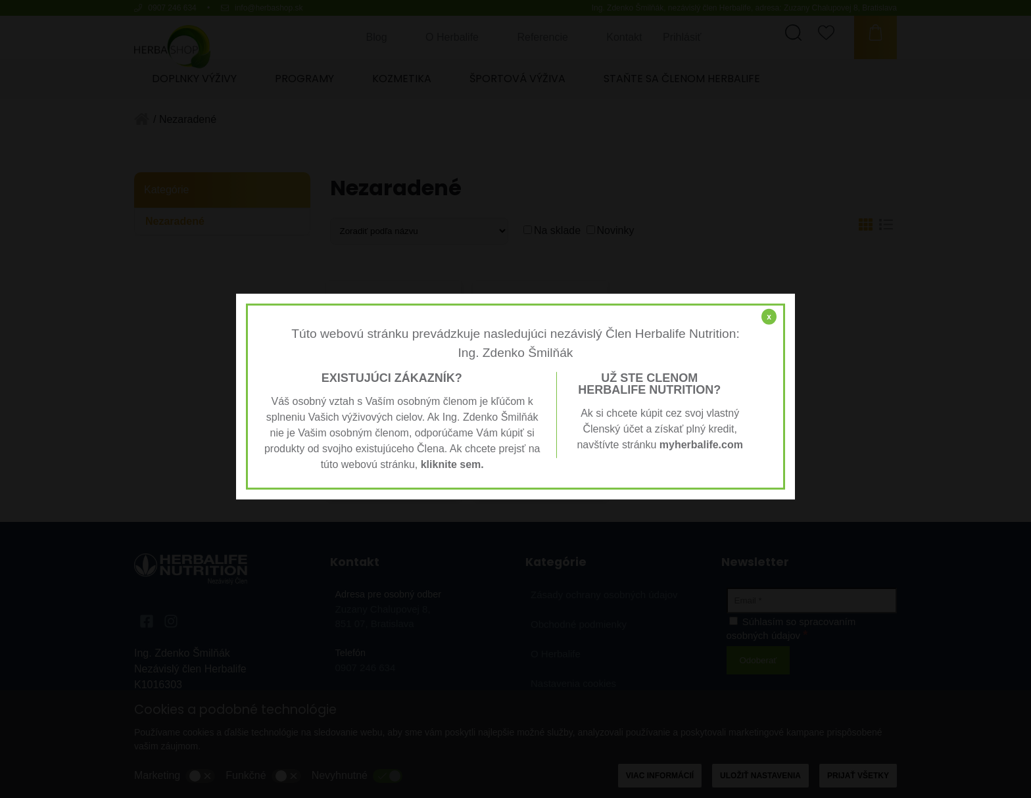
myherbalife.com (701, 444)
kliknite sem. (452, 464)
